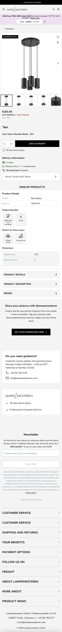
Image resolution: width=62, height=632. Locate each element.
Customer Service (16, 513)
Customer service (16, 522)
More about (12, 591)
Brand (8, 293)
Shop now (34, 18)
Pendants (9, 28)
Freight (8, 572)
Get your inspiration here (29, 332)
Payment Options (16, 552)
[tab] (31, 513)
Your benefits (13, 542)
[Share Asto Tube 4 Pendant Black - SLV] (58, 42)
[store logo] (19, 9)
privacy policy (31, 492)
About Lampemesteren (20, 581)
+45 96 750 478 (18, 372)
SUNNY (29, 22)
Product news (14, 601)
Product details (14, 274)
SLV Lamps (36, 198)
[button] (6, 100)
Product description (17, 283)
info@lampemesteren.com (23, 378)
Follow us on (13, 562)
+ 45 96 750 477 (45, 617)
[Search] (53, 9)
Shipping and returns (20, 532)
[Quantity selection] (8, 143)
